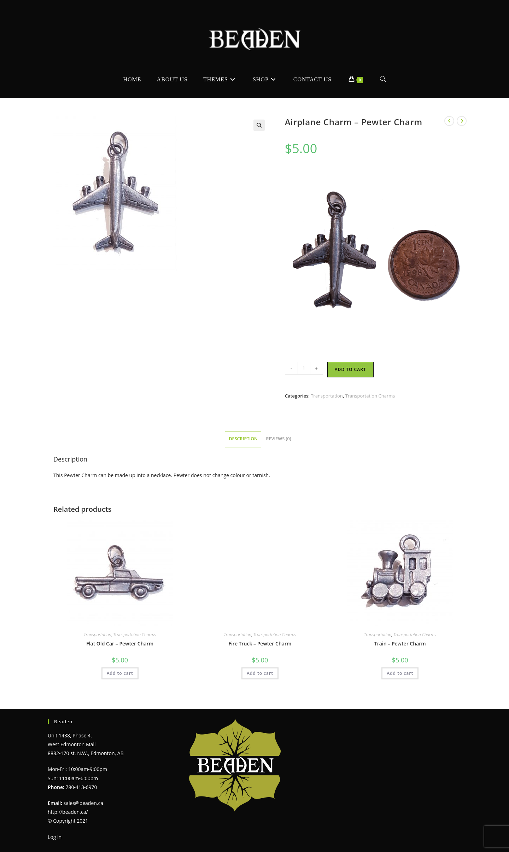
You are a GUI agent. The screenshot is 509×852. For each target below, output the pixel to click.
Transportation (327, 396)
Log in (55, 837)
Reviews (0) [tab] (278, 439)
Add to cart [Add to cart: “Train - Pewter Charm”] (400, 673)
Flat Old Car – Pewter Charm (119, 643)
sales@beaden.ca (83, 803)
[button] (259, 125)
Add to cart (350, 369)
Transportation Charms (370, 396)
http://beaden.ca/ (68, 811)
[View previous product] (449, 121)
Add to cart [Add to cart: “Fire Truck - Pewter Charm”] (260, 673)
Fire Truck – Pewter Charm (259, 643)
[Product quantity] (304, 368)
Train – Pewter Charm (400, 643)
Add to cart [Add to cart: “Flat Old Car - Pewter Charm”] (120, 673)
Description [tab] (243, 439)
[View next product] (462, 121)
